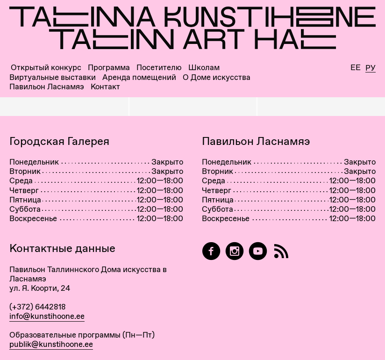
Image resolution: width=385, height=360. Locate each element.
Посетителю (159, 68)
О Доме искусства (216, 77)
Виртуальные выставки (52, 77)
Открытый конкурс (46, 68)
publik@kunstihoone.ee (51, 344)
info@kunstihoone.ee (47, 316)
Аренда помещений (139, 77)
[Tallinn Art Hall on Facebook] (211, 251)
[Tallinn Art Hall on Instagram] (234, 251)
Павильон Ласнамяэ (46, 87)
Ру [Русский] (370, 68)
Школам (204, 68)
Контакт (105, 87)
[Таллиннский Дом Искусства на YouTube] (258, 251)
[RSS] (281, 251)
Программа (109, 68)
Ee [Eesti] (355, 68)
